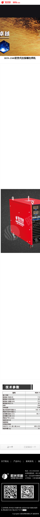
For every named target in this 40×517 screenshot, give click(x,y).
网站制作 (6, 510)
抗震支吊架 (25, 508)
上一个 (10, 447)
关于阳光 (5, 461)
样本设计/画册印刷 (15, 508)
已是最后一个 (30, 447)
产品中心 (17, 461)
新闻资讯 (29, 461)
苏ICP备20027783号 (15, 510)
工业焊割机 (5, 508)
